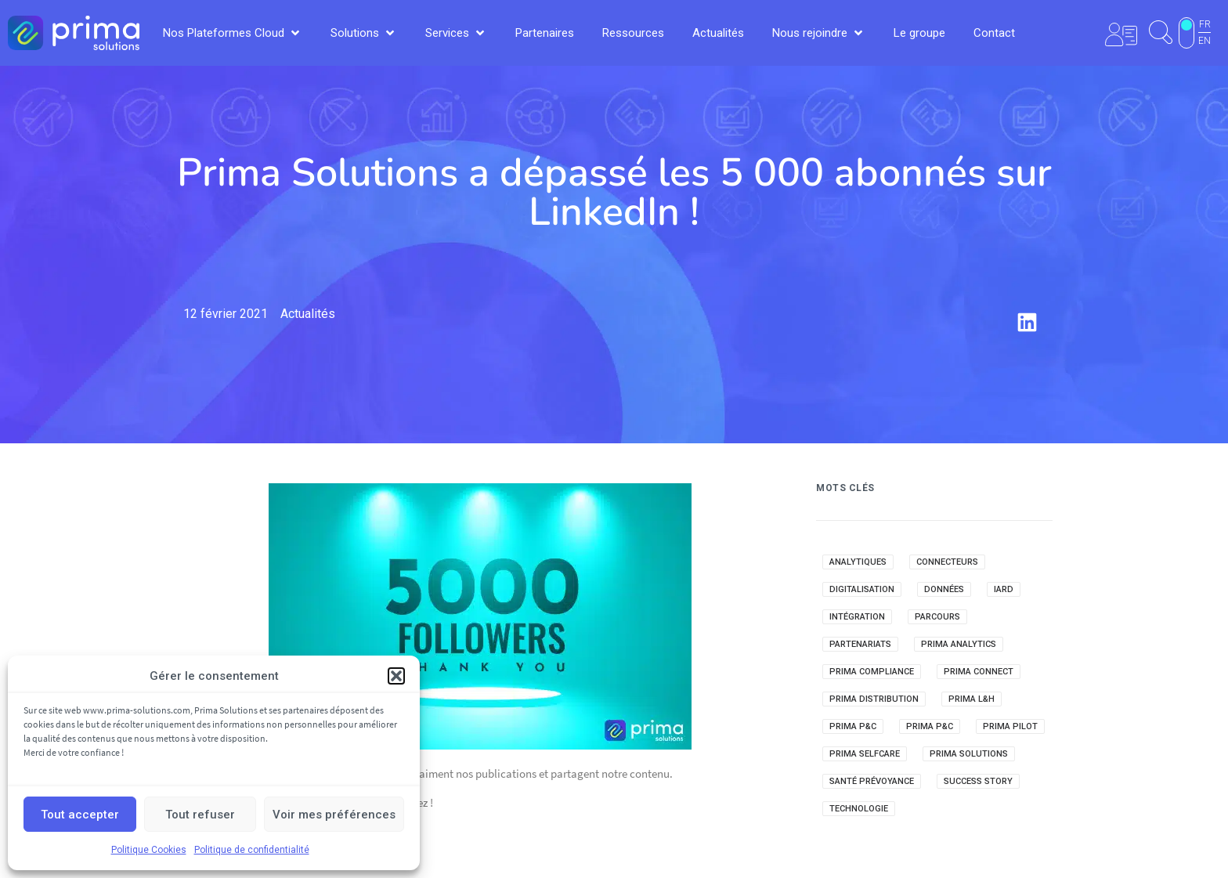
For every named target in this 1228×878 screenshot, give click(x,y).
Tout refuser (200, 815)
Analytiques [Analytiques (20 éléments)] (858, 562)
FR (1205, 24)
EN (1204, 40)
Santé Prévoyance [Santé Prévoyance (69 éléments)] (871, 781)
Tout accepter (80, 815)
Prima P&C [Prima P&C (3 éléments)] (929, 726)
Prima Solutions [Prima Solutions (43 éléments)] (969, 754)
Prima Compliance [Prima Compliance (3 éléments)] (871, 672)
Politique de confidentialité (251, 849)
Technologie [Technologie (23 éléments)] (858, 809)
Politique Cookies (148, 849)
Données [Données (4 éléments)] (944, 589)
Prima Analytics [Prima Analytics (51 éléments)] (958, 644)
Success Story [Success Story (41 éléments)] (978, 781)
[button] (396, 676)
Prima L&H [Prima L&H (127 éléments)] (971, 699)
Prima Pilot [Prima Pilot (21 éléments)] (1010, 726)
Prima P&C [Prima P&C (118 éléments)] (852, 726)
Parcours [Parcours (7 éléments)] (937, 617)
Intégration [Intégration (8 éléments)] (857, 617)
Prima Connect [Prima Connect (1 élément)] (978, 672)
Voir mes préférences (334, 815)
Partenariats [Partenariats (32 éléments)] (860, 644)
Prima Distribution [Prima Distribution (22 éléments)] (874, 699)
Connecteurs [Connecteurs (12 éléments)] (947, 562)
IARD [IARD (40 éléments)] (1003, 589)
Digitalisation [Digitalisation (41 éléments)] (861, 589)
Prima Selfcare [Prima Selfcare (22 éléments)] (864, 754)
